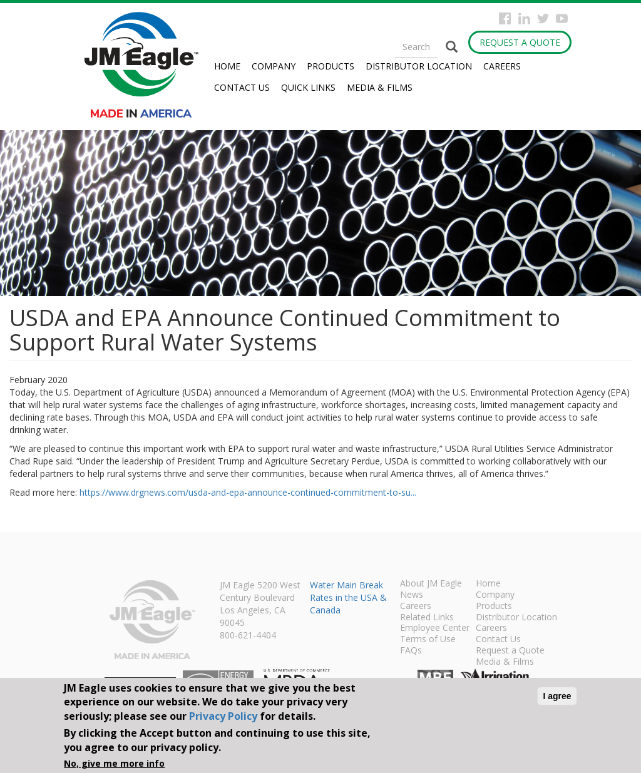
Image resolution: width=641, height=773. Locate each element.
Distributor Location (419, 66)
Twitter (543, 18)
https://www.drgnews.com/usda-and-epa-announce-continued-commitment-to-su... (247, 492)
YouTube (562, 18)
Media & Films (380, 87)
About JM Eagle (431, 584)
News (411, 595)
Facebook (505, 18)
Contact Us (242, 87)
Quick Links (308, 87)
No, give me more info (114, 763)
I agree (557, 696)
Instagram (524, 18)
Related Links (427, 618)
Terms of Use (428, 640)
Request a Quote (519, 42)
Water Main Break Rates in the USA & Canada (348, 597)
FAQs (411, 651)
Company (273, 66)
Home (227, 66)
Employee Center (434, 628)
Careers (502, 66)
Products (330, 66)
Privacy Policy (223, 716)
